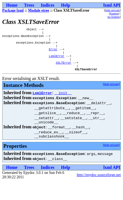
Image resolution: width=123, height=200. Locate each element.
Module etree (38, 10)
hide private (112, 10)
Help (65, 5)
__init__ (62, 100)
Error (53, 53)
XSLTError (63, 69)
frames (114, 13)
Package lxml (13, 10)
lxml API (111, 5)
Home (11, 5)
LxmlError (56, 61)
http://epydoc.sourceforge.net (99, 184)
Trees (29, 5)
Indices (47, 5)
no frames (113, 16)
